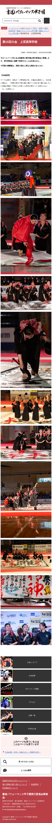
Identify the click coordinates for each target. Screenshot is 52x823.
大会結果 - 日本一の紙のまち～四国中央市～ (23, 752)
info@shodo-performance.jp (16, 809)
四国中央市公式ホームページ (14, 781)
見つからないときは (26, 762)
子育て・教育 (37, 28)
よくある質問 (26, 770)
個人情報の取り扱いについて (14, 784)
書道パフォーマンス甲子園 (27, 31)
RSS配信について (10, 788)
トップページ (13, 28)
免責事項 (35, 784)
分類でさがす (25, 28)
